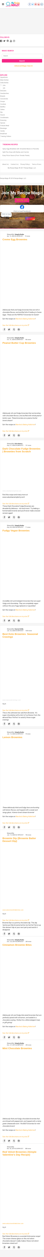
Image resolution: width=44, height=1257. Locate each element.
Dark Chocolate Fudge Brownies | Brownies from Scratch (21, 450)
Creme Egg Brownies (14, 239)
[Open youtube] (38, 4)
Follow (30, 219)
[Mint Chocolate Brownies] (22, 1083)
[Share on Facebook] (4, 329)
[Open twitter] (32, 4)
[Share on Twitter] (9, 329)
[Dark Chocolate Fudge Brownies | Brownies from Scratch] (22, 472)
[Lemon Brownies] (22, 772)
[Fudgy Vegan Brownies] (22, 566)
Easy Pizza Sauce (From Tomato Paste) (15, 155)
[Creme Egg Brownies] (22, 274)
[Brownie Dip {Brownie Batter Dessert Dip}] (22, 876)
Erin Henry (18, 443)
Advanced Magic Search (23, 66)
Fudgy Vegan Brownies (16, 530)
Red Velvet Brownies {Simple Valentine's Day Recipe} (19, 1153)
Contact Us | (15, 164)
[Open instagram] (41, 4)
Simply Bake (19, 234)
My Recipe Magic (17, 218)
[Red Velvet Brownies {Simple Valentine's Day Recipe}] (22, 1190)
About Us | (5, 164)
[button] (22, 209)
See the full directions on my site (15, 325)
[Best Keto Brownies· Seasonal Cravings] (22, 669)
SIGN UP (22, 200)
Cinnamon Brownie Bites (17, 944)
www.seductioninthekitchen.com (12, 910)
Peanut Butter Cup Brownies (19, 343)
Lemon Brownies (12, 737)
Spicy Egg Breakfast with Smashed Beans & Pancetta (20, 149)
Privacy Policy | (25, 164)
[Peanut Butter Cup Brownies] (22, 378)
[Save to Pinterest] (19, 329)
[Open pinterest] (35, 4)
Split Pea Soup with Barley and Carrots (15, 152)
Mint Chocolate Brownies (17, 1048)
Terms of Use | (36, 164)
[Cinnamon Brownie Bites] (22, 980)
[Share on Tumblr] (14, 329)
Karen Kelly (19, 629)
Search (22, 61)
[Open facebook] (29, 4)
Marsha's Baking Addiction (25, 319)
